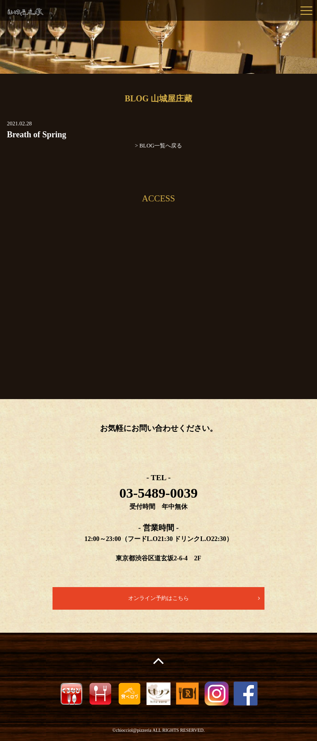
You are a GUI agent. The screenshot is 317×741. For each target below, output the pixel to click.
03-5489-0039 (158, 492)
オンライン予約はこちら (158, 598)
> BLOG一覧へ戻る (158, 145)
